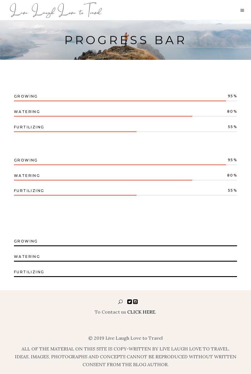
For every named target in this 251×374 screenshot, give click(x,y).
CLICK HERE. (141, 312)
